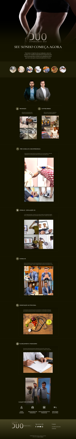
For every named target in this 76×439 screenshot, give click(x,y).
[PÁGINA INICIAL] (26, 426)
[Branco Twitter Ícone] (38, 427)
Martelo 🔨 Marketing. (40, 436)
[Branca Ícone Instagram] (42, 427)
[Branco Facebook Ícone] (36, 427)
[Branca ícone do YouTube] (40, 427)
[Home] (22, 407)
